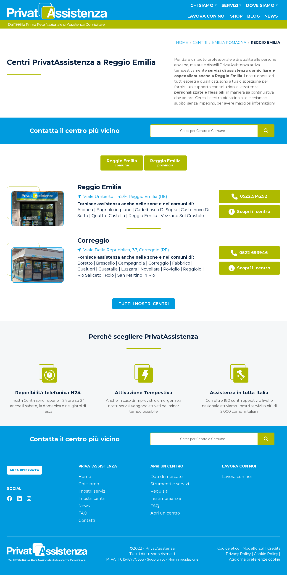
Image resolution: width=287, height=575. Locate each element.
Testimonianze (165, 498)
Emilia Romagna (229, 42)
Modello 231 (253, 548)
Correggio (93, 240)
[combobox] (204, 129)
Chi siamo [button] (201, 5)
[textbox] (204, 131)
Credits (273, 548)
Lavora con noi (206, 16)
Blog (253, 16)
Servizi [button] (229, 5)
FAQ (83, 513)
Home (182, 42)
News (271, 16)
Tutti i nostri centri (143, 303)
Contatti (87, 520)
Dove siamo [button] (260, 5)
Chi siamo (89, 483)
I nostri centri (92, 498)
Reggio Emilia (99, 187)
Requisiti (159, 491)
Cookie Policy (266, 554)
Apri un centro (165, 513)
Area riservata (24, 470)
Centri (200, 42)
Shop (236, 16)
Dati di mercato (166, 476)
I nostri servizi (93, 491)
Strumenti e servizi (169, 483)
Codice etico (228, 548)
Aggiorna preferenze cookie (254, 559)
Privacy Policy (238, 554)
